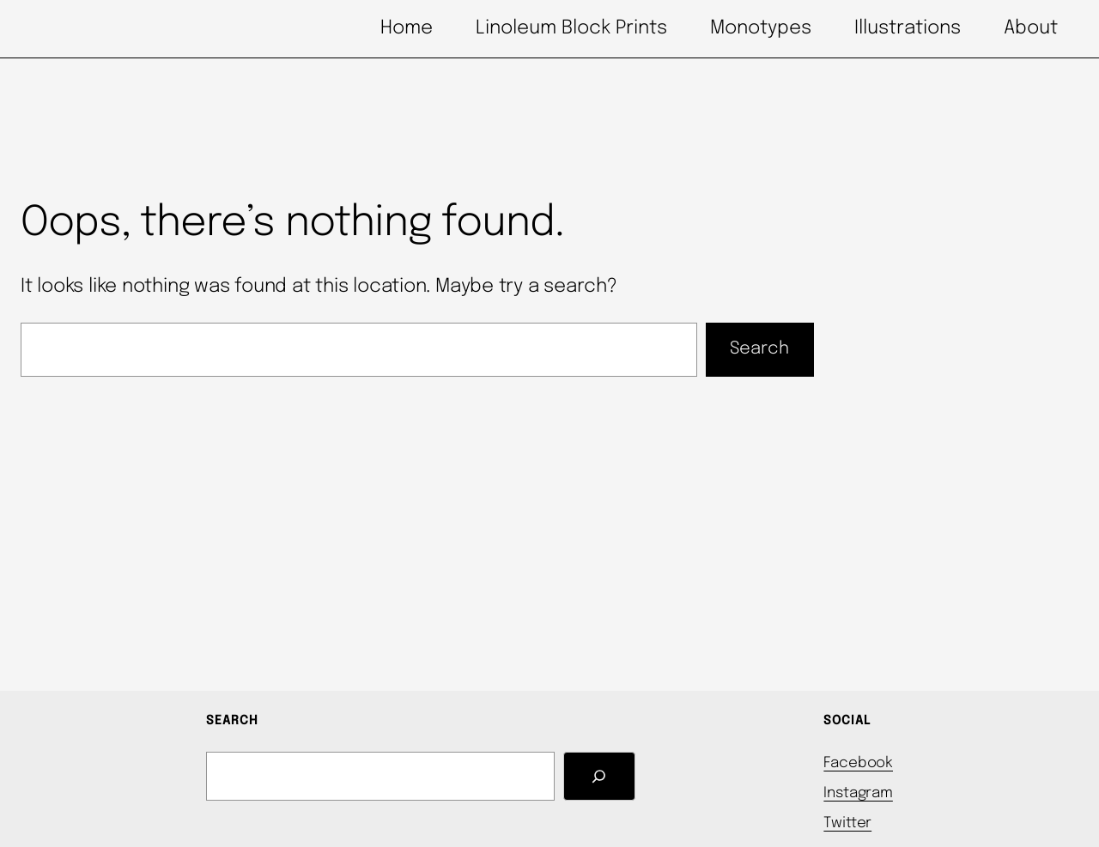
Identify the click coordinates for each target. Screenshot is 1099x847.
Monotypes (760, 28)
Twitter (847, 823)
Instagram (857, 793)
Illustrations (907, 28)
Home (406, 28)
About (1031, 28)
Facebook (858, 763)
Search (759, 349)
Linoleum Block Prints (571, 28)
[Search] (599, 777)
